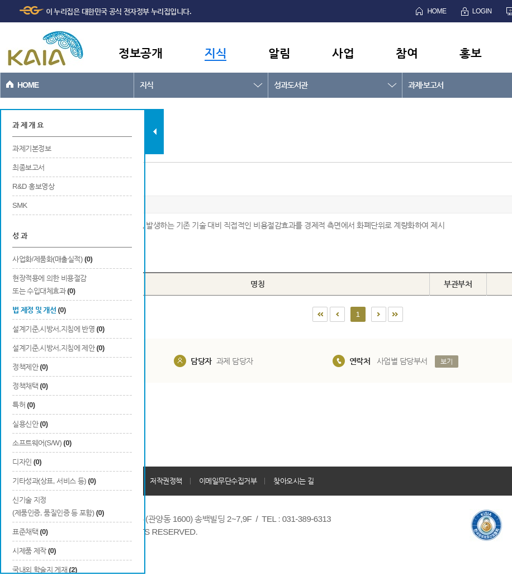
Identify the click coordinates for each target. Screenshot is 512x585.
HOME (436, 11)
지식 (215, 52)
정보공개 (140, 52)
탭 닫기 (154, 131)
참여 (407, 52)
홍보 (470, 52)
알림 (279, 52)
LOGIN (482, 11)
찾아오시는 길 (293, 481)
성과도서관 (290, 84)
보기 (446, 361)
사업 (343, 52)
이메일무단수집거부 (228, 481)
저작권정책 (166, 481)
